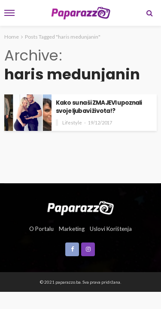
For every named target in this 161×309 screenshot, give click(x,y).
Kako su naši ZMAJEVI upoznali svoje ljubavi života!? (99, 107)
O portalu (41, 228)
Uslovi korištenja (111, 228)
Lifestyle (72, 122)
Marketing (72, 228)
